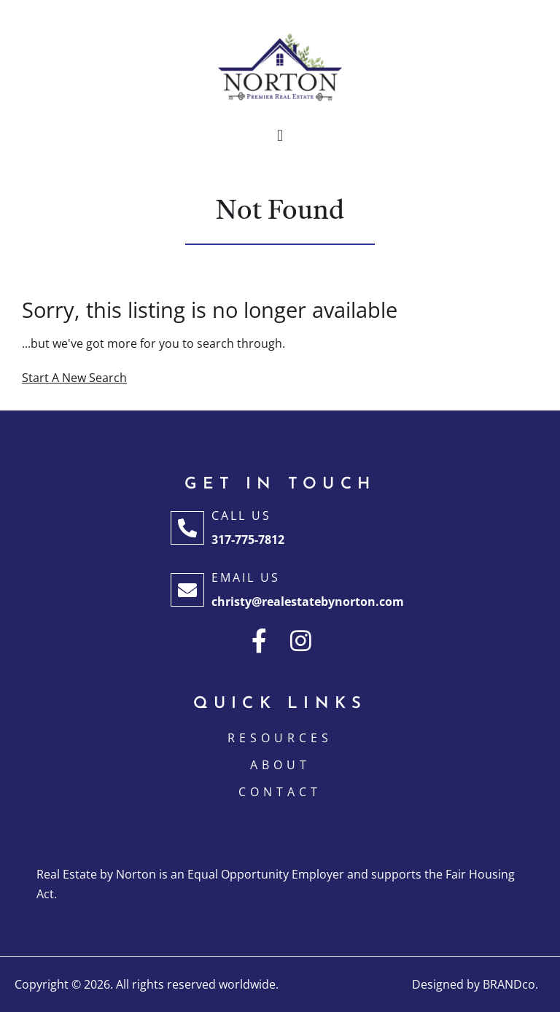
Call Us (241, 515)
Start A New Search (74, 378)
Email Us (245, 577)
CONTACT (280, 792)
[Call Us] (187, 528)
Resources (280, 738)
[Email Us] (187, 590)
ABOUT (280, 765)
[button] (280, 136)
